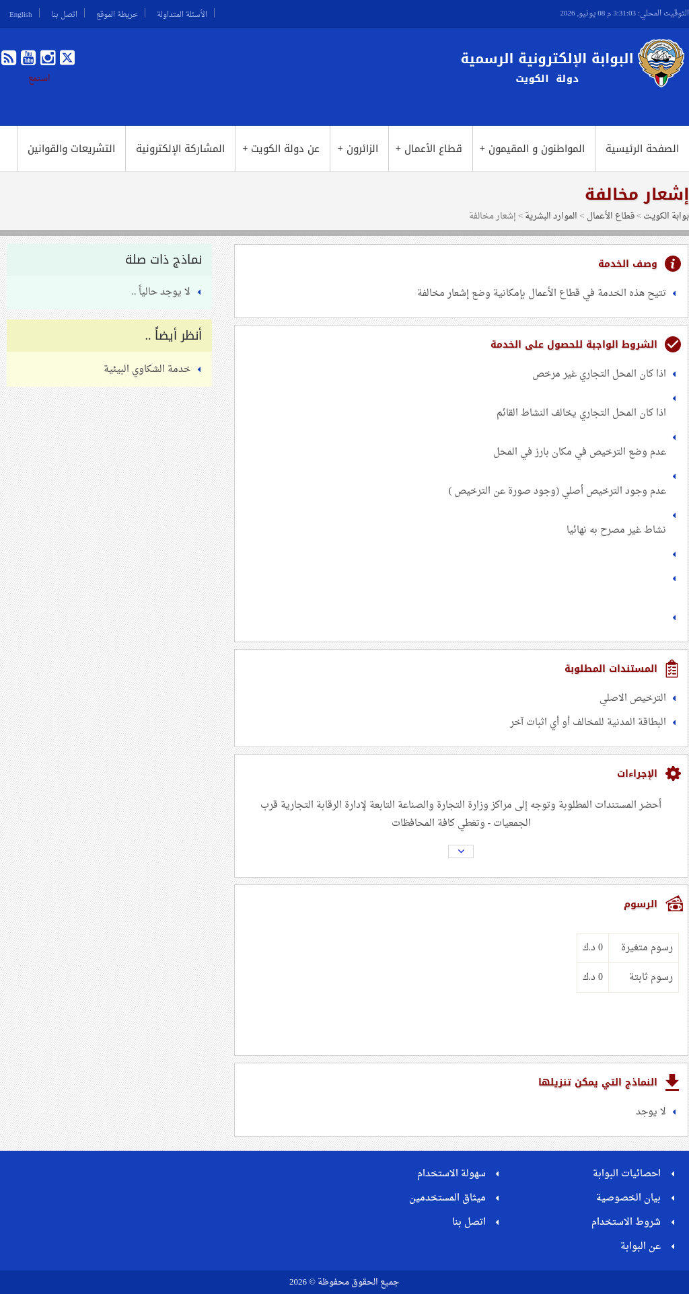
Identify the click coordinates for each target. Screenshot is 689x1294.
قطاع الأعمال (429, 148)
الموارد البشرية (551, 216)
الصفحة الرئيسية (642, 148)
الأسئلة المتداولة (182, 12)
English (20, 12)
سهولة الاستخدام (451, 1174)
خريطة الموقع (117, 12)
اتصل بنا (64, 12)
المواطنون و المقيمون (532, 148)
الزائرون (357, 148)
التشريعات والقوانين (71, 148)
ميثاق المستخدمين (447, 1198)
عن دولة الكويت (281, 148)
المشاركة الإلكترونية (180, 148)
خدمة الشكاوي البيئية (147, 369)
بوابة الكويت (666, 216)
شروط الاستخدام (626, 1222)
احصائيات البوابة (627, 1174)
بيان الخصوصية (628, 1198)
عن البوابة (640, 1247)
